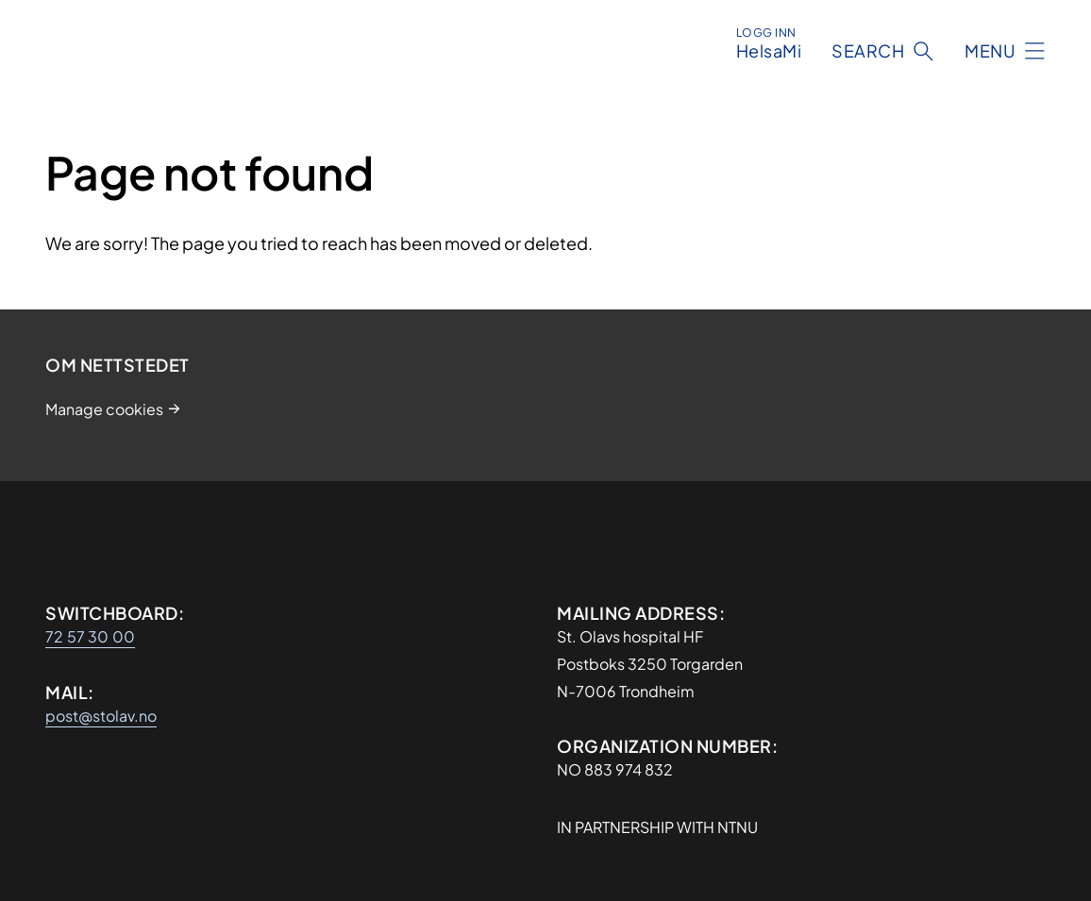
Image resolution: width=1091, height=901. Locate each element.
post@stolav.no (101, 716)
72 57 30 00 (90, 636)
